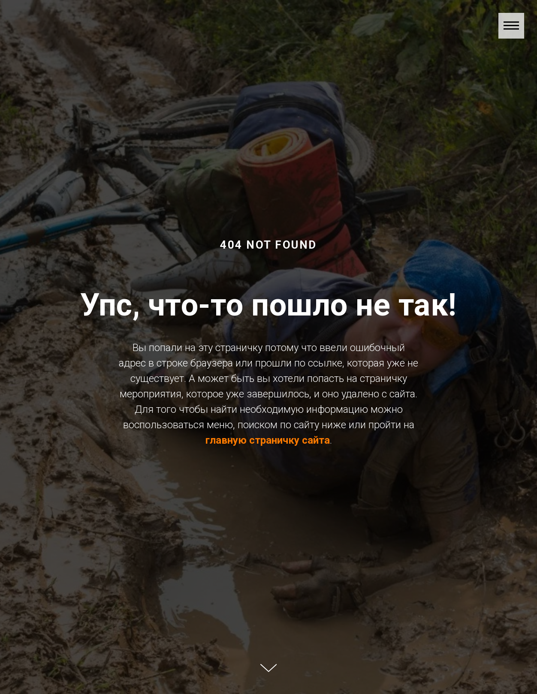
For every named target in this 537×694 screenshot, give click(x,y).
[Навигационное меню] (511, 25)
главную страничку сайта (267, 440)
